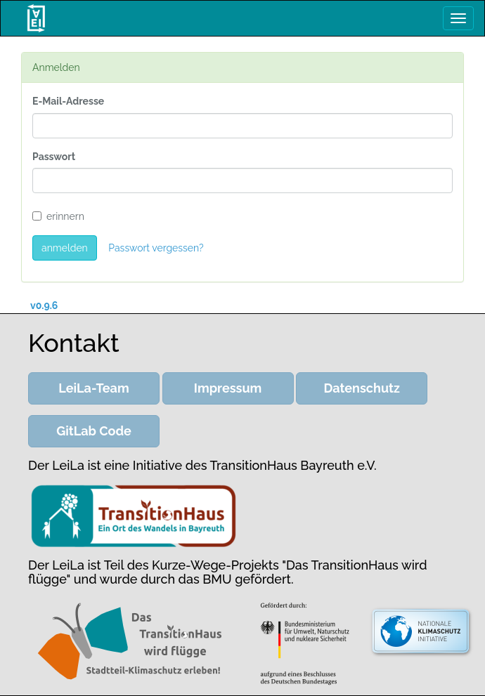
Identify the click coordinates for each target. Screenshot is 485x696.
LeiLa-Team (93, 388)
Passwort (53, 156)
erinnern (58, 216)
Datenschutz (362, 388)
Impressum (228, 388)
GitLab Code (93, 430)
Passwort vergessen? (155, 248)
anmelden (64, 248)
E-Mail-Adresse (68, 101)
